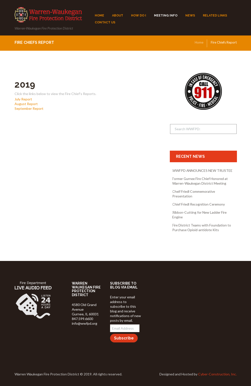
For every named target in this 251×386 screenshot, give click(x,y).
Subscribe (124, 338)
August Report (26, 104)
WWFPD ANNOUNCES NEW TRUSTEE (202, 170)
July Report (23, 99)
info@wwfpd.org (84, 323)
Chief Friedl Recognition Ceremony (198, 204)
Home (199, 42)
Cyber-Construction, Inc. (217, 374)
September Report (29, 108)
